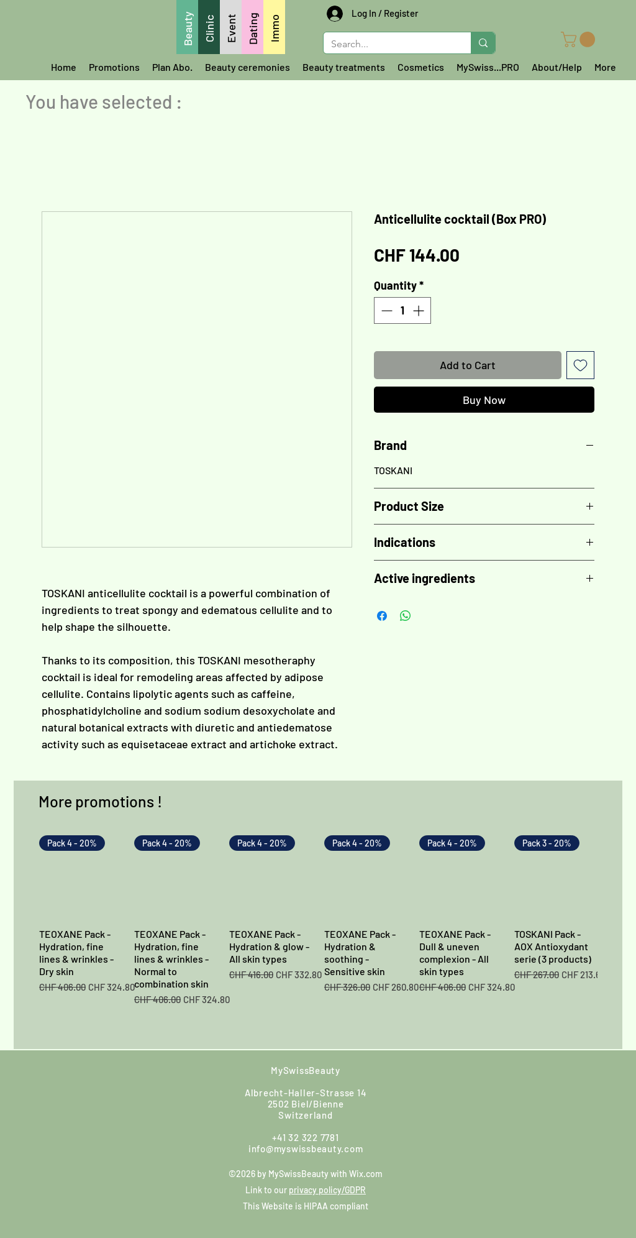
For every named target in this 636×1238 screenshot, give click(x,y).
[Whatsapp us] (79, 1084)
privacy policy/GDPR (327, 1190)
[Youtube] (494, 1084)
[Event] (231, 27)
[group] (318, 937)
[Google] (461, 1084)
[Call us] (160, 1084)
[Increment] (419, 310)
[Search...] (388, 44)
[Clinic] (209, 27)
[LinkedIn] (561, 1084)
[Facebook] (393, 1084)
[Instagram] (427, 1084)
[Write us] (121, 1084)
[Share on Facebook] (382, 615)
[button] (580, 39)
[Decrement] (385, 310)
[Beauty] (187, 27)
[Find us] (201, 1083)
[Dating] (252, 27)
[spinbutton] (402, 310)
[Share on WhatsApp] (405, 615)
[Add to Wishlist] (580, 365)
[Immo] (274, 27)
